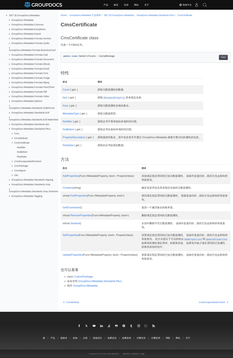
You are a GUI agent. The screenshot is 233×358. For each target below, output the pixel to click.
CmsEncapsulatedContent (27, 161)
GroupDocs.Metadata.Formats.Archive (31, 38)
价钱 (75, 337)
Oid (16, 175)
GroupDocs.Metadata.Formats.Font (29, 73)
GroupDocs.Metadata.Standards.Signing (32, 179)
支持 (126, 5)
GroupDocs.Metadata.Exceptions (28, 29)
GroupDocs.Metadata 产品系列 (85, 15)
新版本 (64, 337)
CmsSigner (20, 170)
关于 (146, 5)
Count (66, 89)
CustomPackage (83, 276)
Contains (68, 187)
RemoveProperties (81, 215)
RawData (22, 156)
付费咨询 (155, 337)
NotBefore (22, 152)
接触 (142, 354)
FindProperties (78, 195)
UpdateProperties (73, 254)
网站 (136, 5)
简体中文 (185, 4)
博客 (168, 337)
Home (64, 15)
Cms (16, 133)
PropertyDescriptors (74, 137)
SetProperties (70, 235)
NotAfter (21, 147)
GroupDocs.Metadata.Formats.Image (30, 78)
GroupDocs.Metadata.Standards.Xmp (30, 184)
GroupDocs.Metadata (22, 20)
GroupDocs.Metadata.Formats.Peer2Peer (33, 87)
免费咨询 (126, 337)
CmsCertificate (21, 142)
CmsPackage (21, 166)
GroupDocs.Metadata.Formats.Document (32, 59)
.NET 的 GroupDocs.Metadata (24, 15)
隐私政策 (126, 354)
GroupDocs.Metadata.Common (27, 24)
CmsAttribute (21, 138)
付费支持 (141, 337)
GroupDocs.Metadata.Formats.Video (30, 96)
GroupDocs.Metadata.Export (26, 33)
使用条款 (135, 354)
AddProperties (71, 176)
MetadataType (71, 113)
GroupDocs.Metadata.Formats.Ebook (30, 64)
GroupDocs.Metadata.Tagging (26, 196)
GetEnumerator (71, 207)
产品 (106, 5)
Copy (211, 57)
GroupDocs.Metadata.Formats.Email (30, 68)
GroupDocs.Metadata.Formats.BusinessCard (32, 50)
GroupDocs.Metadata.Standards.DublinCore (32, 108)
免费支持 (111, 337)
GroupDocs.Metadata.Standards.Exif (30, 112)
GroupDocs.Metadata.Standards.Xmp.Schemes (33, 191)
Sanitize (74, 223)
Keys (65, 105)
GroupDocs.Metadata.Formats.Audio (30, 43)
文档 (85, 337)
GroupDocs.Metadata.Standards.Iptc (30, 124)
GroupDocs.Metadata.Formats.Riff (29, 91)
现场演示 (97, 337)
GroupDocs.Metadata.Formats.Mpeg (30, 82)
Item (65, 97)
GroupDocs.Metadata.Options (26, 101)
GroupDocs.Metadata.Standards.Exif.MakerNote (34, 119)
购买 (116, 5)
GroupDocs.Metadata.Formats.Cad (29, 54)
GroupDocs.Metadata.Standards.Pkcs (31, 129)
